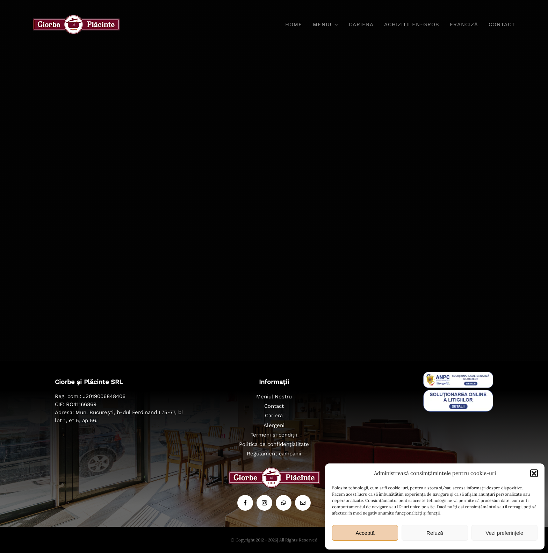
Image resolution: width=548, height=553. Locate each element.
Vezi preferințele (505, 533)
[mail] (303, 503)
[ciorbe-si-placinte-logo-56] (76, 18)
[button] (534, 473)
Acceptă (365, 533)
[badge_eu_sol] (458, 393)
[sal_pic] (458, 375)
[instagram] (264, 503)
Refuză (434, 533)
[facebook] (245, 503)
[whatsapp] (283, 503)
